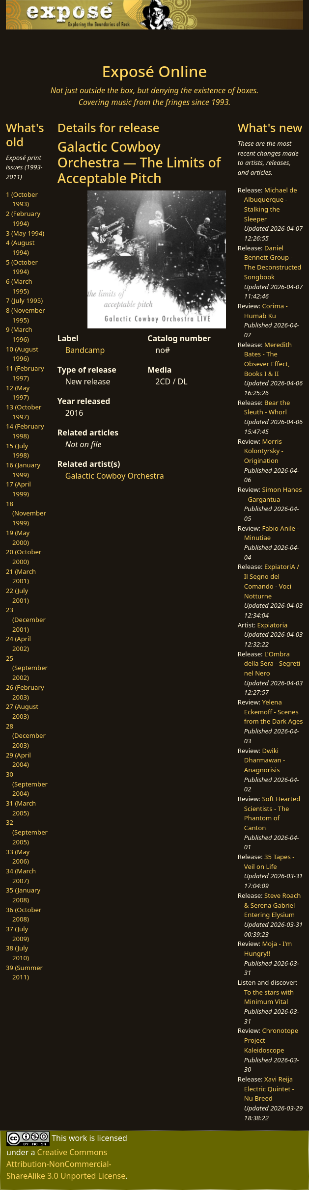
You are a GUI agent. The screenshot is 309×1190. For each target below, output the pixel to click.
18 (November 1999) (26, 513)
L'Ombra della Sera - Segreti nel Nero (272, 663)
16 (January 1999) (23, 469)
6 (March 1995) (19, 286)
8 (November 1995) (25, 315)
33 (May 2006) (17, 856)
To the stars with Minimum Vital (269, 997)
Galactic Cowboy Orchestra (114, 475)
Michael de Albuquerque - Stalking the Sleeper (270, 204)
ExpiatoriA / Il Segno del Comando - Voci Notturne (271, 581)
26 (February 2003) (25, 692)
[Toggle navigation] (47, 43)
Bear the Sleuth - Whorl (267, 407)
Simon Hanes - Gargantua (273, 494)
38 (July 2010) (17, 953)
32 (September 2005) (27, 832)
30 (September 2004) (27, 784)
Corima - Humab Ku (266, 310)
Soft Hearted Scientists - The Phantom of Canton (272, 813)
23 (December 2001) (26, 619)
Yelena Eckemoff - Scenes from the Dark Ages (273, 712)
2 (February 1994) (23, 218)
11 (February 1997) (25, 373)
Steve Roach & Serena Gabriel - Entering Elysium (272, 905)
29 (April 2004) (18, 760)
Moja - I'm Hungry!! (268, 948)
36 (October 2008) (23, 914)
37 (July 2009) (17, 933)
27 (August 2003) (22, 711)
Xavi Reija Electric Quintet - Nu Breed (269, 1089)
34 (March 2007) (21, 875)
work (78, 1138)
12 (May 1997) (17, 392)
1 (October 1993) (22, 199)
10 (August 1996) (22, 354)
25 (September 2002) (27, 668)
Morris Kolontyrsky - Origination (263, 451)
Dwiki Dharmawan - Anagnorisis (264, 760)
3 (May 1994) (25, 233)
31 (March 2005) (21, 808)
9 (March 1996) (19, 334)
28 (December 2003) (26, 736)
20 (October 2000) (23, 556)
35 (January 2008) (23, 895)
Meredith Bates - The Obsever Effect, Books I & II (268, 359)
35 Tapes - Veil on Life (269, 861)
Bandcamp (85, 350)
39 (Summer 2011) (24, 972)
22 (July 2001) (17, 595)
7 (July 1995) (24, 300)
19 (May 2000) (17, 537)
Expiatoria (272, 625)
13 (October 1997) (23, 412)
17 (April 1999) (18, 489)
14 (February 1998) (25, 431)
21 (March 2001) (21, 576)
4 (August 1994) (20, 247)
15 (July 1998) (17, 450)
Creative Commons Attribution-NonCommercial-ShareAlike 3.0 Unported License (65, 1164)
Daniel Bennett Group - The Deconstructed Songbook (273, 262)
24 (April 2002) (18, 643)
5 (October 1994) (22, 267)
